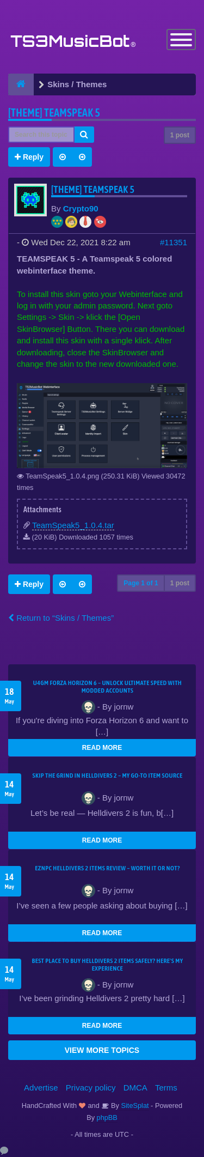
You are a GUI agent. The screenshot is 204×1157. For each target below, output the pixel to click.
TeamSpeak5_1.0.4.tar (73, 525)
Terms (166, 1087)
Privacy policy (91, 1087)
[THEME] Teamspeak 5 (54, 112)
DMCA (135, 1087)
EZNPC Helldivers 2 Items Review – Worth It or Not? (107, 868)
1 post (179, 135)
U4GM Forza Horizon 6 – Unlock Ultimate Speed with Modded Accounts (107, 686)
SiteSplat (134, 1105)
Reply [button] (29, 157)
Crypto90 (80, 208)
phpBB (107, 1117)
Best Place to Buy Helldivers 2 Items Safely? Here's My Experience (107, 964)
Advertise (41, 1087)
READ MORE (102, 748)
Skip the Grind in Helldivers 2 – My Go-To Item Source (107, 775)
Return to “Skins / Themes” (61, 617)
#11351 (173, 242)
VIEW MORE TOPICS (102, 1050)
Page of (140, 583)
